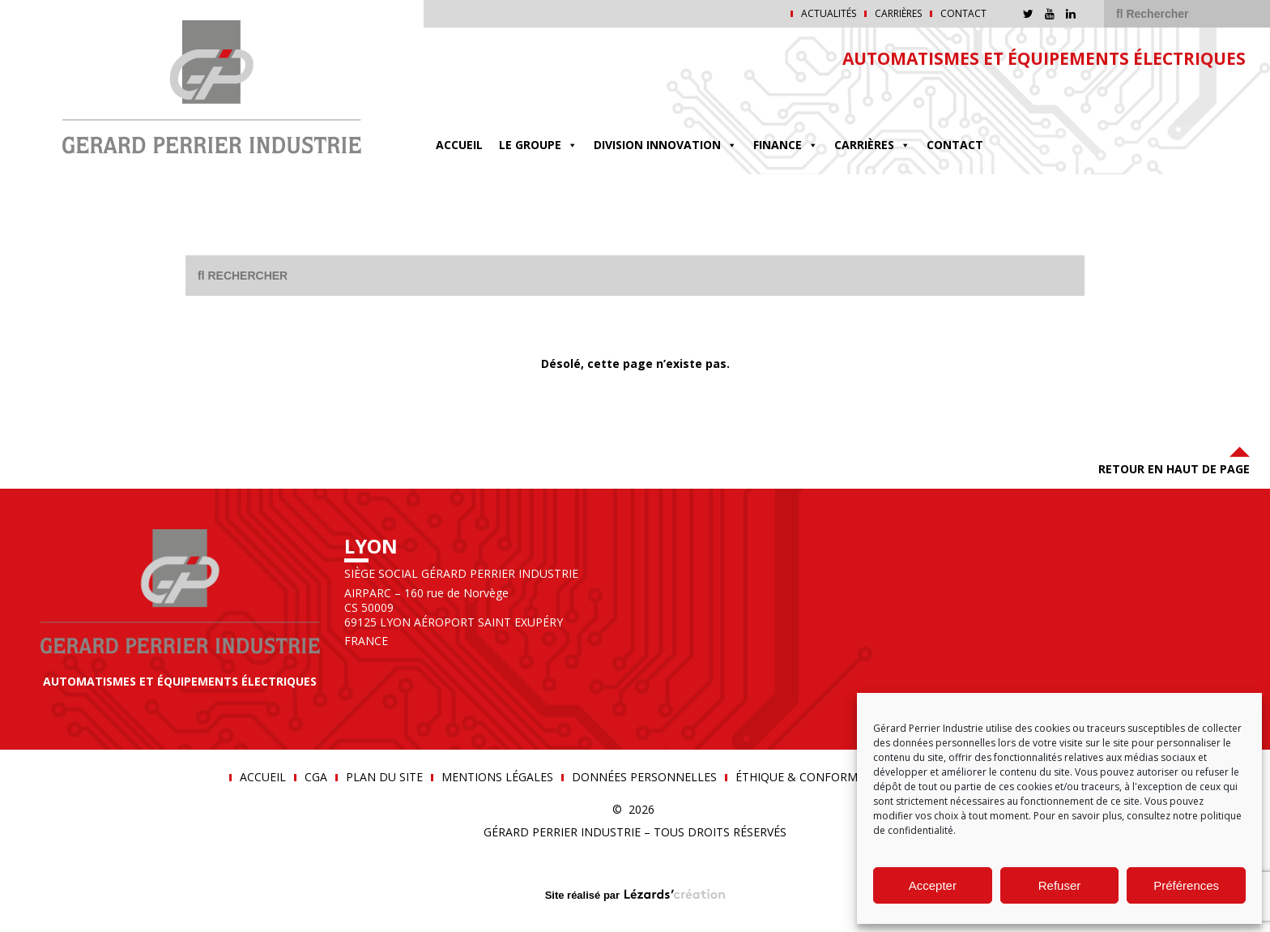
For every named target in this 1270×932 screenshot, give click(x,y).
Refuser (1059, 885)
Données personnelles (644, 777)
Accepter (933, 885)
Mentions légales (497, 777)
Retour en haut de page (1174, 459)
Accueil (459, 144)
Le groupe (538, 144)
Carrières (898, 13)
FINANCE (785, 144)
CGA (316, 777)
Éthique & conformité (805, 777)
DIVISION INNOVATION (665, 144)
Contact (963, 13)
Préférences (1186, 885)
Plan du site (384, 777)
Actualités (828, 13)
